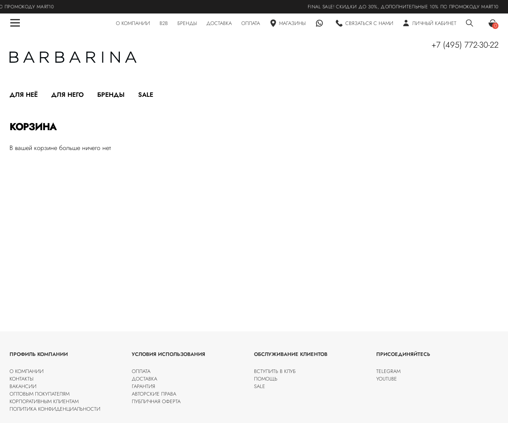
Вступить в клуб (275, 371)
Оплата (141, 371)
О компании (27, 371)
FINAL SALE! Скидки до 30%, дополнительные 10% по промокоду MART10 (407, 6)
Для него (67, 94)
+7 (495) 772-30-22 (464, 45)
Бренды (111, 94)
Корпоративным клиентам (44, 401)
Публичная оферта (156, 401)
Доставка (144, 379)
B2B (164, 23)
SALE (259, 386)
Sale (145, 94)
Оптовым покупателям (39, 394)
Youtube (386, 379)
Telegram (388, 371)
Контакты (21, 379)
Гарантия (143, 386)
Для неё (24, 94)
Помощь (265, 379)
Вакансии (23, 386)
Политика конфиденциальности (55, 409)
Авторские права (154, 394)
